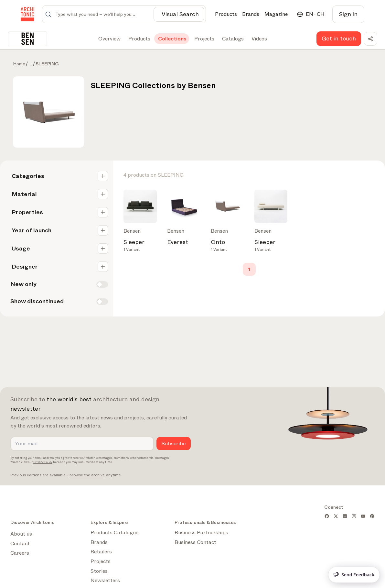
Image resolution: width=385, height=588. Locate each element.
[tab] (108, 38)
